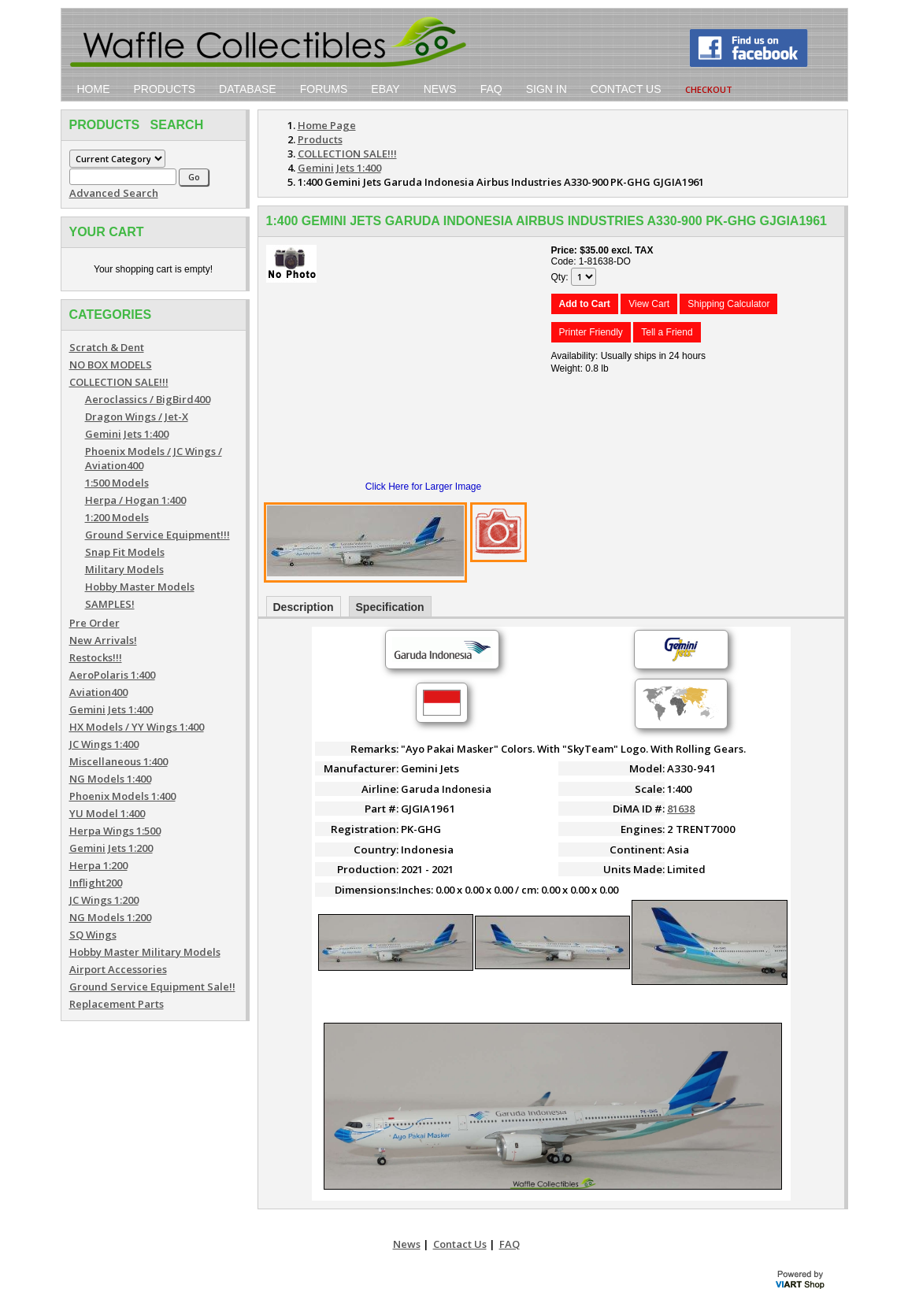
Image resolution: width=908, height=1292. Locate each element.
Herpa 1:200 (98, 865)
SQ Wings (93, 934)
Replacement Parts (116, 1004)
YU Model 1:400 (107, 813)
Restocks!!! (95, 657)
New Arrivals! (103, 640)
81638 (681, 808)
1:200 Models (117, 517)
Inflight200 (95, 883)
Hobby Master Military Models (145, 952)
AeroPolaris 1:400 (112, 675)
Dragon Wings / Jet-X (136, 416)
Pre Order (94, 623)
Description (303, 607)
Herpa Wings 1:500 (115, 831)
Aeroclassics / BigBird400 (147, 399)
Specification (390, 607)
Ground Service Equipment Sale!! (152, 986)
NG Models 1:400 (110, 779)
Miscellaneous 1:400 (118, 761)
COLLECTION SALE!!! (119, 382)
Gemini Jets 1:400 (127, 434)
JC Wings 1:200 (104, 900)
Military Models (124, 569)
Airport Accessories (118, 969)
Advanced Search (113, 193)
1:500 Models (117, 483)
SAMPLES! (110, 604)
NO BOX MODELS (110, 364)
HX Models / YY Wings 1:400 (136, 727)
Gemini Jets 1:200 (111, 848)
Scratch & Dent (106, 347)
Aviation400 (98, 692)
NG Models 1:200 (110, 917)
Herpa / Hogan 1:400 (135, 500)
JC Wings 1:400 (104, 744)
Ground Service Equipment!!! (157, 535)
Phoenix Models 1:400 (122, 796)
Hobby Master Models (140, 586)
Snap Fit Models (125, 552)
